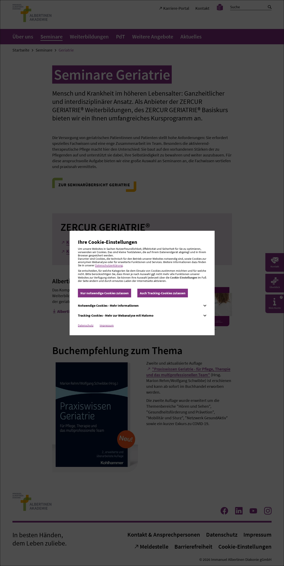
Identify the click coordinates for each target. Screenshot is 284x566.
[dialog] (142, 283)
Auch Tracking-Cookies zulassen (162, 293)
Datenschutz (85, 325)
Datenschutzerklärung (109, 265)
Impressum (107, 325)
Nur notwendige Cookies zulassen (104, 293)
